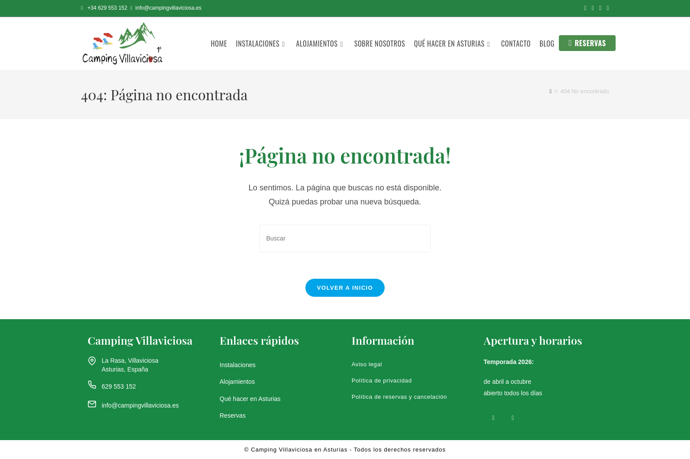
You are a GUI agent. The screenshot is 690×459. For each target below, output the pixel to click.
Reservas (233, 415)
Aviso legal (367, 364)
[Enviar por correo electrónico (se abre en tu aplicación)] (606, 8)
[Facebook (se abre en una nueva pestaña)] (585, 8)
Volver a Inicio (345, 288)
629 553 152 (119, 386)
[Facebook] (493, 417)
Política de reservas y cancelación (399, 397)
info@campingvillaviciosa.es (140, 405)
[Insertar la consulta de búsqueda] (345, 238)
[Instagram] (512, 417)
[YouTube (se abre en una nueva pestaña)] (600, 8)
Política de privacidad (382, 381)
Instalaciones (238, 365)
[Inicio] (551, 91)
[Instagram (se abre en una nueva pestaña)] (593, 8)
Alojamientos (237, 382)
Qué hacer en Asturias (250, 398)
